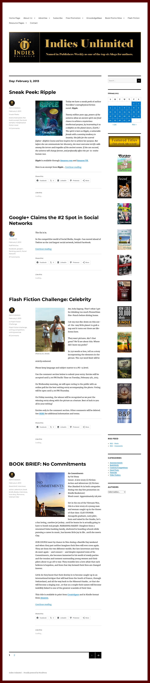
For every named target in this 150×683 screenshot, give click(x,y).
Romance (20, 494)
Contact (34, 23)
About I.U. (28, 18)
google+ (20, 249)
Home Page (14, 18)
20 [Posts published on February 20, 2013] (125, 116)
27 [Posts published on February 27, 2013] (124, 120)
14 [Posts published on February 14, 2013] (129, 112)
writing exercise (15, 332)
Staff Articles (13, 245)
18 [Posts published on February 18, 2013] (115, 116)
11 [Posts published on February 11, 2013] (115, 112)
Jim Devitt (13, 239)
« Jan (114, 125)
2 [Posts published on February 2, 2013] (138, 104)
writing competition (16, 330)
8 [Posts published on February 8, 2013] (133, 108)
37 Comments (14, 257)
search (18, 251)
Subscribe (58, 18)
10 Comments (14, 128)
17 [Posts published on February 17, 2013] (110, 116)
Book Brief (13, 486)
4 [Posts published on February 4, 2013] (115, 108)
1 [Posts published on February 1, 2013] (133, 104)
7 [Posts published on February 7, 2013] (129, 108)
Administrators (14, 108)
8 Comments (14, 335)
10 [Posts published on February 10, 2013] (110, 112)
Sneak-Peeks (14, 114)
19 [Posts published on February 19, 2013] (120, 116)
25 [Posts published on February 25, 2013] (115, 120)
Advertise (42, 18)
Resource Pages (16, 23)
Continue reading (73, 167)
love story (12, 494)
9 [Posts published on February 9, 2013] (138, 108)
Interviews (22, 486)
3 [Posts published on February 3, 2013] (110, 108)
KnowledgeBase (94, 18)
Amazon (44, 598)
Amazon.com (66, 160)
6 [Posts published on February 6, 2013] (124, 108)
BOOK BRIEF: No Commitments (47, 464)
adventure (18, 489)
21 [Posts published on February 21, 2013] (129, 116)
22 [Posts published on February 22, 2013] (134, 116)
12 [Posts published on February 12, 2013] (120, 112)
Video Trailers (115, 475)
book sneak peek (15, 118)
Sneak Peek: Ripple (32, 92)
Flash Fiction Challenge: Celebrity (50, 299)
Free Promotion (73, 18)
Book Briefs (114, 465)
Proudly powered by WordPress (35, 673)
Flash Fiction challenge (18, 327)
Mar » (134, 125)
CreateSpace (73, 594)
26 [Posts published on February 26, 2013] (120, 120)
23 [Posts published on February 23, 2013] (138, 116)
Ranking (12, 251)
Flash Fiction (134, 18)
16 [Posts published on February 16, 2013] (138, 112)
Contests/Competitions (119, 468)
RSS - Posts (114, 444)
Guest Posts (114, 470)
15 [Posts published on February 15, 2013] (134, 112)
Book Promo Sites (113, 18)
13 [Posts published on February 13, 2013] (124, 112)
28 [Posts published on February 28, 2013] (129, 120)
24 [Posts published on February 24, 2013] (110, 120)
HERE (41, 413)
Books (16, 492)
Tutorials (113, 473)
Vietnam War (14, 497)
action (11, 489)
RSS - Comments (116, 446)
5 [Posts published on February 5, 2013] (119, 108)
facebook (12, 249)
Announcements (116, 463)
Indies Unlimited (15, 673)
